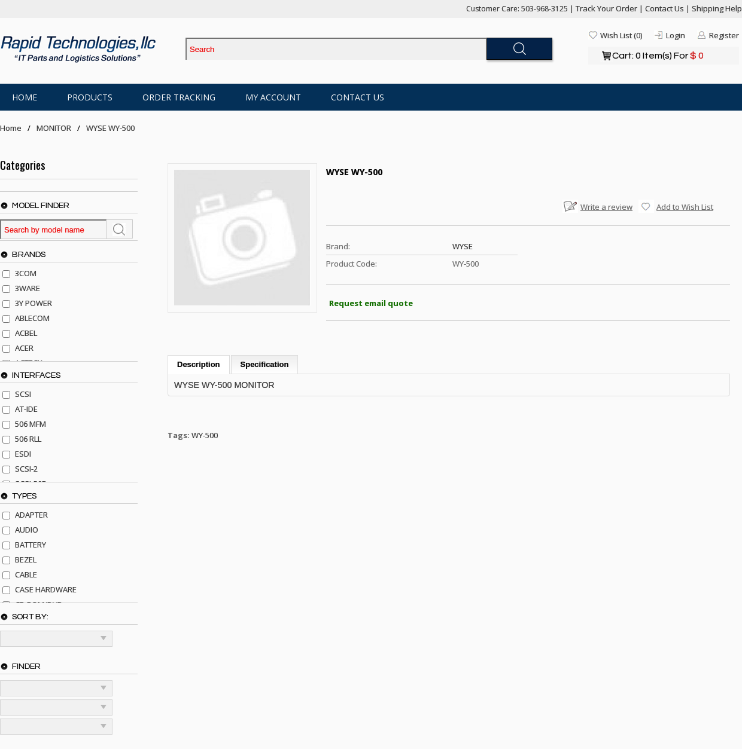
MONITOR (54, 128)
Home (24, 97)
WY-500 (204, 435)
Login (675, 35)
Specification (265, 364)
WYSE (462, 246)
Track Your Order (606, 8)
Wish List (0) (621, 35)
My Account (273, 97)
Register (724, 35)
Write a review (606, 206)
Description (198, 364)
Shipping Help (717, 8)
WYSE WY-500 (110, 128)
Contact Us (664, 8)
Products (89, 97)
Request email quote (371, 303)
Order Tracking (178, 97)
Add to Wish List (684, 206)
